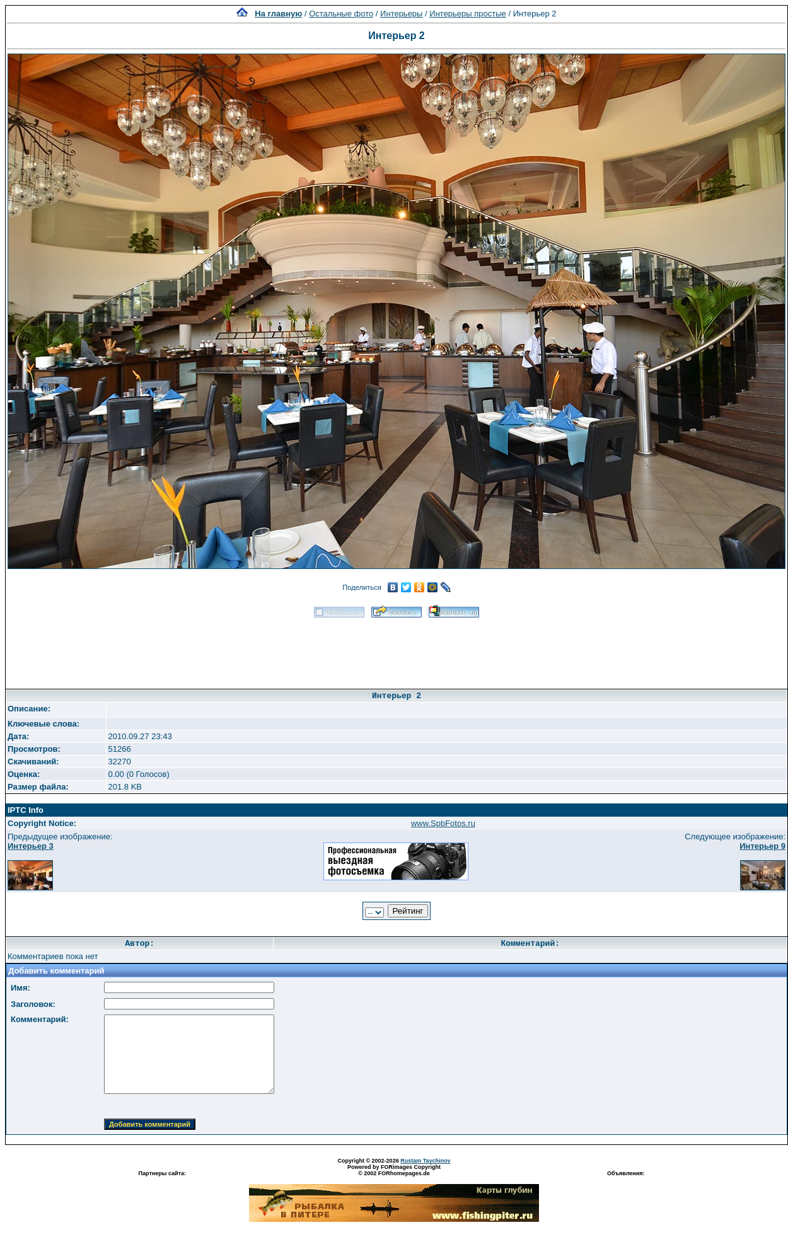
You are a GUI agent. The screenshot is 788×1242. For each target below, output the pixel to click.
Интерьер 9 (762, 846)
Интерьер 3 (31, 846)
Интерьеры (401, 13)
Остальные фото (341, 13)
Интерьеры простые (467, 13)
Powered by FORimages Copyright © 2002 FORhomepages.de (394, 1170)
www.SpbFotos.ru (443, 823)
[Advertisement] (396, 649)
